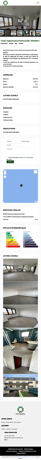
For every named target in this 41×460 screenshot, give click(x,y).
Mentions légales (28, 449)
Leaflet (36, 201)
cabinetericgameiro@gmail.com (15, 437)
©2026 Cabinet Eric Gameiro (15, 449)
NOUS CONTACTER (11, 432)
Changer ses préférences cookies (27, 451)
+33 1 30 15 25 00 (10, 435)
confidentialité (22, 456)
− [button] (5, 173)
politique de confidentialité (26, 157)
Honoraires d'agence (11, 451)
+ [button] (5, 171)
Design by (21, 453)
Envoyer (10, 161)
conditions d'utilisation (32, 456)
